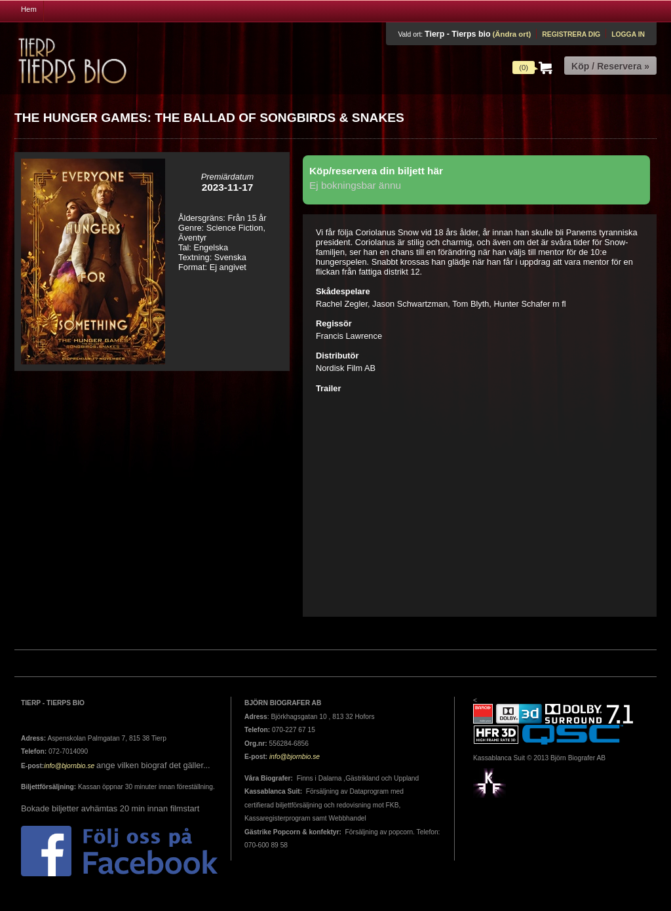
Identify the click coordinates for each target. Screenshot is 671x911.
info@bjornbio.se (69, 765)
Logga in (628, 34)
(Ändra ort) (511, 34)
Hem (29, 9)
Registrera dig (571, 34)
